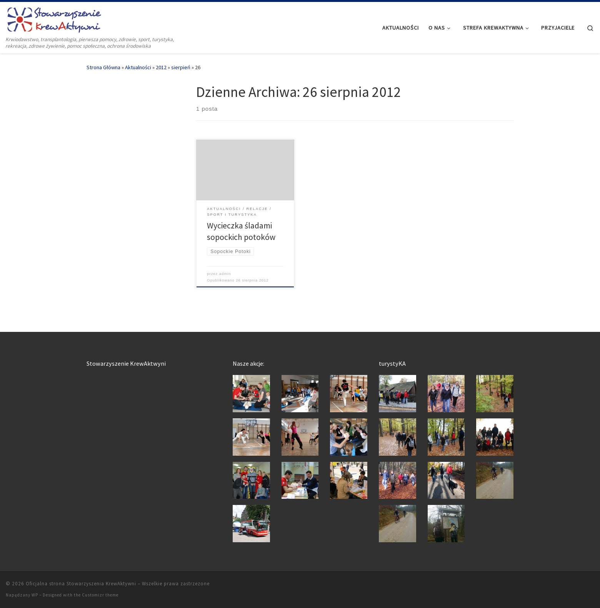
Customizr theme (100, 595)
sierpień (180, 67)
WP (35, 595)
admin (225, 274)
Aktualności (138, 67)
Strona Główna (103, 67)
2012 (161, 67)
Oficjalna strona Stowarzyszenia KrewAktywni (81, 583)
